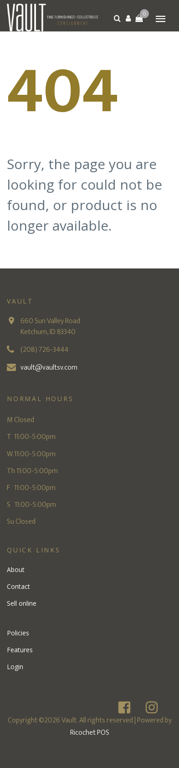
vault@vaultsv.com (48, 367)
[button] (128, 18)
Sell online (21, 603)
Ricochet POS (89, 733)
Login (15, 666)
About (16, 569)
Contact (18, 586)
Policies (18, 633)
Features (20, 649)
